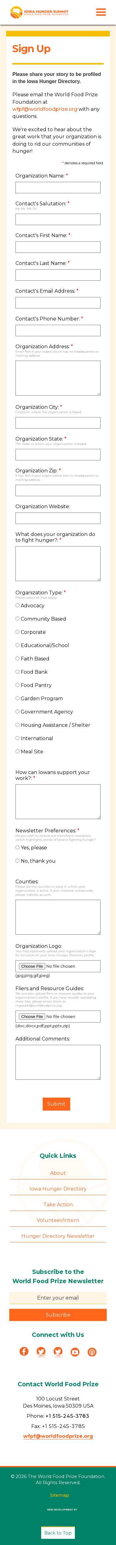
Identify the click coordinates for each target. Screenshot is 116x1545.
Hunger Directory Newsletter (58, 1236)
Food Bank (31, 672)
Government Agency (44, 712)
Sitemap (59, 1495)
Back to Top (58, 1533)
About (58, 1173)
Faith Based (32, 659)
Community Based (40, 619)
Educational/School (42, 645)
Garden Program (39, 698)
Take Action (58, 1205)
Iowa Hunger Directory (58, 1189)
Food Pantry (33, 685)
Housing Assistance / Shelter (52, 725)
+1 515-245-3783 (67, 1416)
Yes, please (31, 848)
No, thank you (35, 861)
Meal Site (29, 752)
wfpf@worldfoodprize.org (44, 109)
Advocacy (30, 606)
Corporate (30, 632)
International (34, 738)
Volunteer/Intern (58, 1220)
